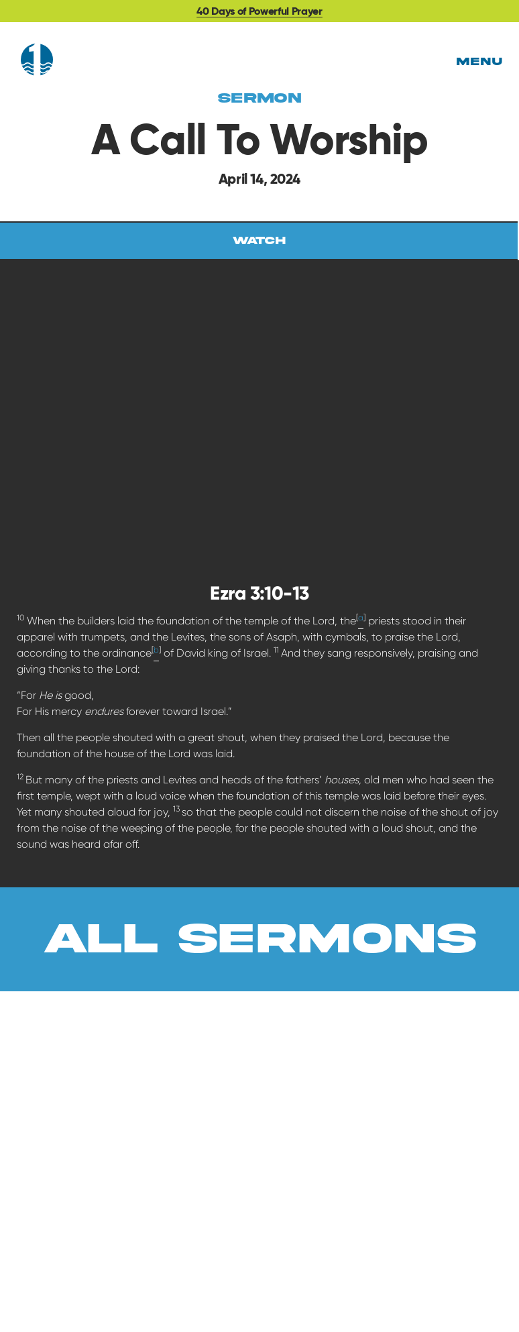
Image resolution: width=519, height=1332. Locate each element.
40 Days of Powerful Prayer (259, 11)
